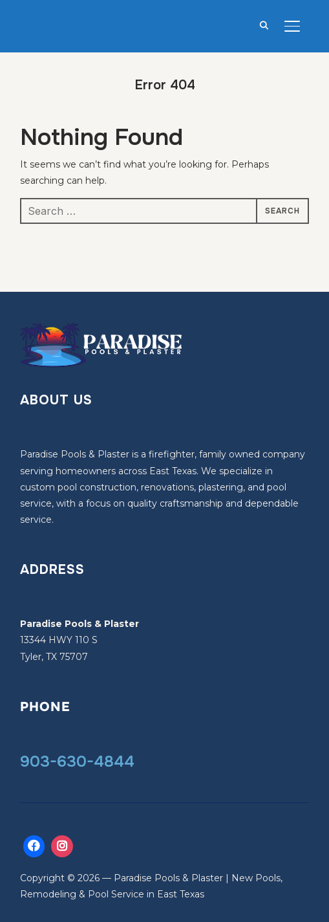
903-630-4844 (77, 761)
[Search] (264, 25)
